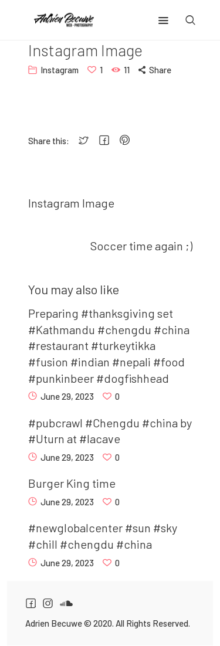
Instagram (59, 69)
